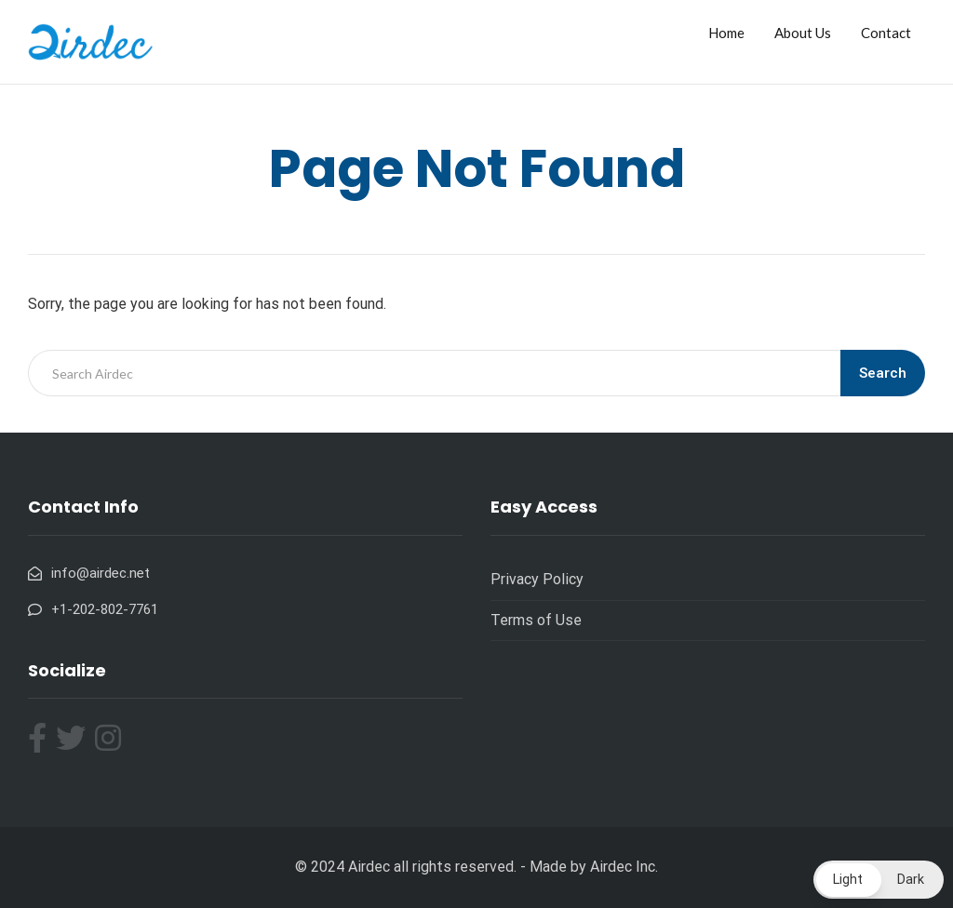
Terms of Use (536, 620)
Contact (886, 32)
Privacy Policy (537, 579)
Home (726, 32)
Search (882, 373)
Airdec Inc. (624, 866)
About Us (802, 32)
